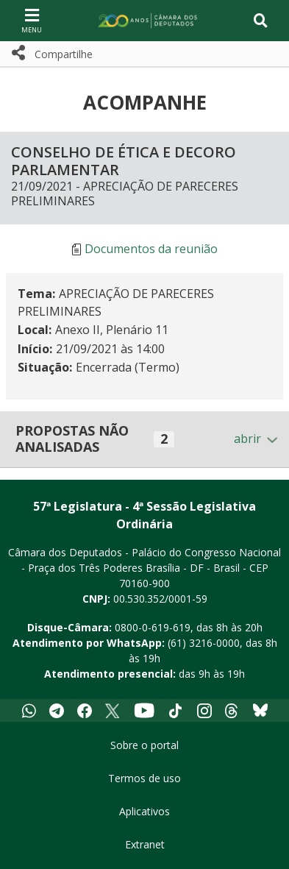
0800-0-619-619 (152, 627)
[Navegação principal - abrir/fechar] (31, 20)
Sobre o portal (144, 745)
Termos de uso (144, 778)
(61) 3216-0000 (204, 643)
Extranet (145, 844)
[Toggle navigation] (260, 21)
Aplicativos (144, 811)
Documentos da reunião (151, 249)
